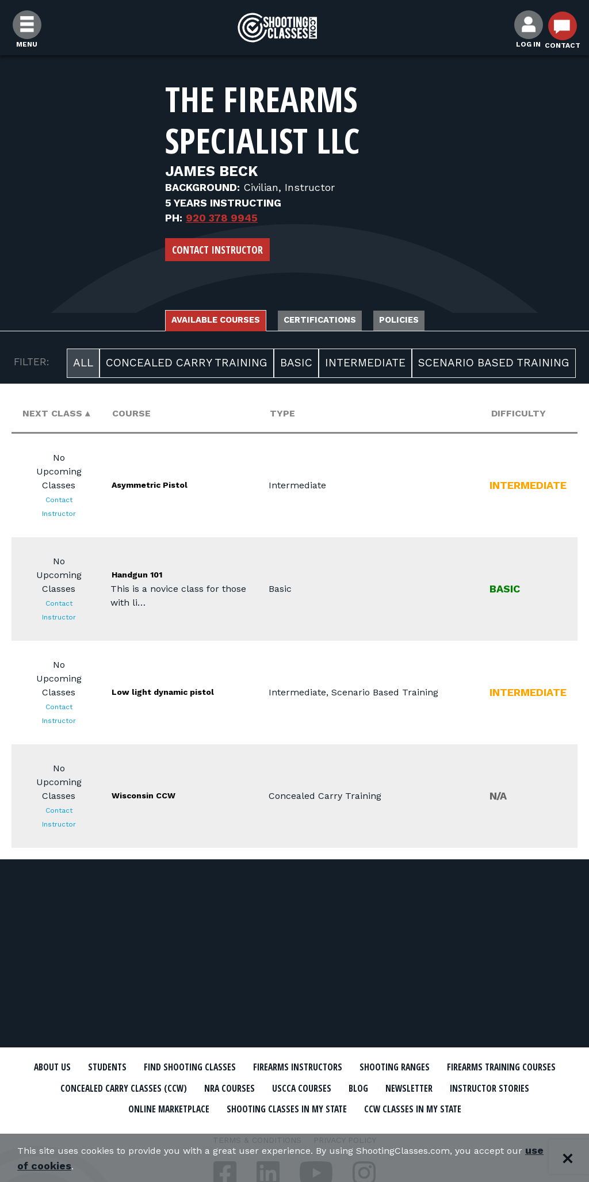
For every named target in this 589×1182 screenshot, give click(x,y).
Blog (547, 1088)
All (83, 366)
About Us (74, 1067)
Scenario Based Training (493, 366)
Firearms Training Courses (99, 1088)
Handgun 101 (151, 577)
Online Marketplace (307, 1107)
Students (139, 1067)
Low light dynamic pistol (169, 694)
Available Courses (187, 321)
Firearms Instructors (373, 1067)
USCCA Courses (481, 1088)
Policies (437, 321)
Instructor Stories (186, 1107)
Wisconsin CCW (161, 798)
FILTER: (31, 365)
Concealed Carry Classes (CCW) (267, 1088)
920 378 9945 (222, 218)
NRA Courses (395, 1088)
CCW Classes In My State (294, 1127)
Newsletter (87, 1107)
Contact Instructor (217, 250)
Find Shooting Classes (240, 1067)
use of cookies (112, 1166)
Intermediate (365, 366)
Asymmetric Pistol (170, 487)
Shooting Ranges (493, 1067)
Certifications (329, 321)
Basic (296, 366)
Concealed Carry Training (186, 366)
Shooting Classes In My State (454, 1107)
